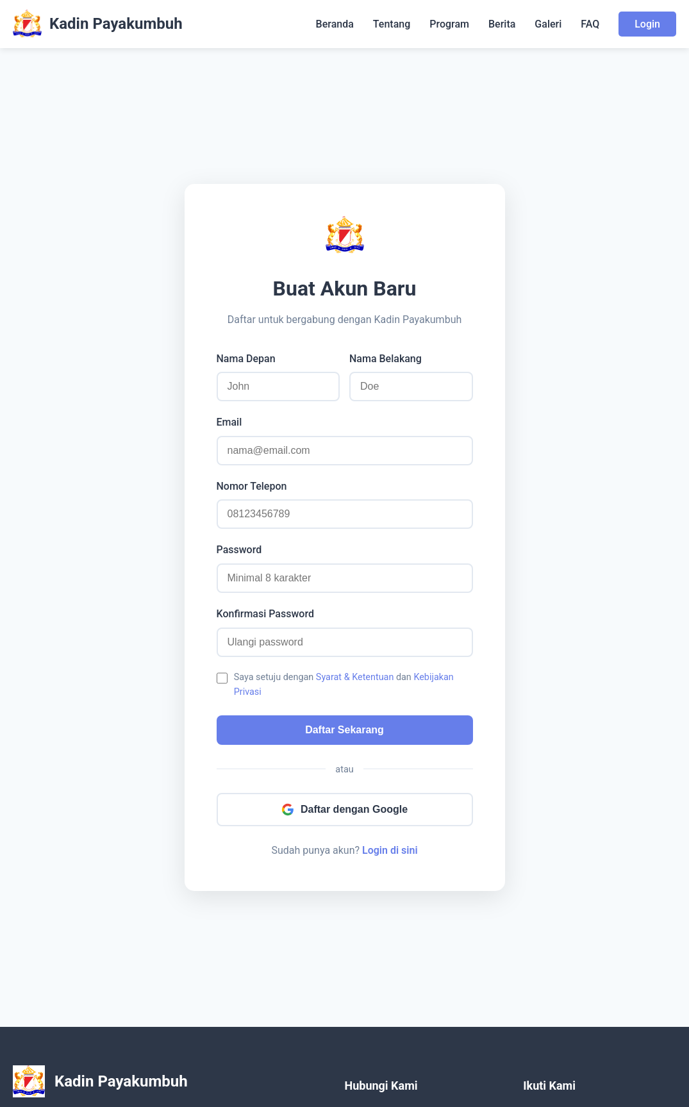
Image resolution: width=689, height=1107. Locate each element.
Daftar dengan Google (344, 809)
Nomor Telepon (252, 486)
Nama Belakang (385, 359)
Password (239, 550)
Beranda (335, 24)
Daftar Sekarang (344, 729)
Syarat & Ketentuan (355, 677)
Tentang (391, 24)
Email (229, 422)
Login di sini (390, 850)
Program (449, 24)
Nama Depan (246, 359)
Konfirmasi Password (265, 614)
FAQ (590, 24)
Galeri (548, 24)
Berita (501, 24)
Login (647, 24)
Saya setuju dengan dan (344, 684)
